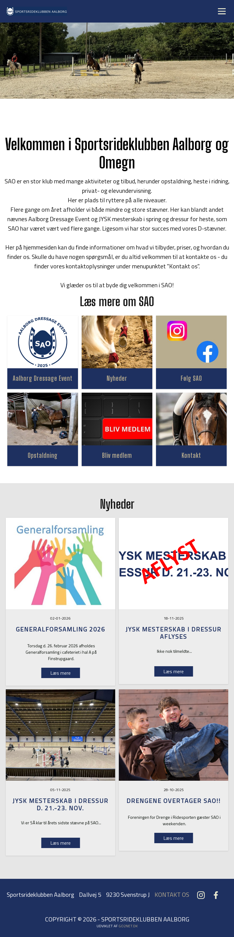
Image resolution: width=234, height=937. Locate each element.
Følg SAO (191, 378)
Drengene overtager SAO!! (173, 800)
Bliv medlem (117, 455)
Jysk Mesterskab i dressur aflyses (174, 632)
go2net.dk (128, 926)
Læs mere (173, 671)
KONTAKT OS (171, 894)
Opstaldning (43, 455)
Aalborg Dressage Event (43, 378)
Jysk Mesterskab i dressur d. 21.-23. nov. (60, 804)
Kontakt (191, 455)
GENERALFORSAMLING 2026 (60, 629)
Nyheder (117, 378)
